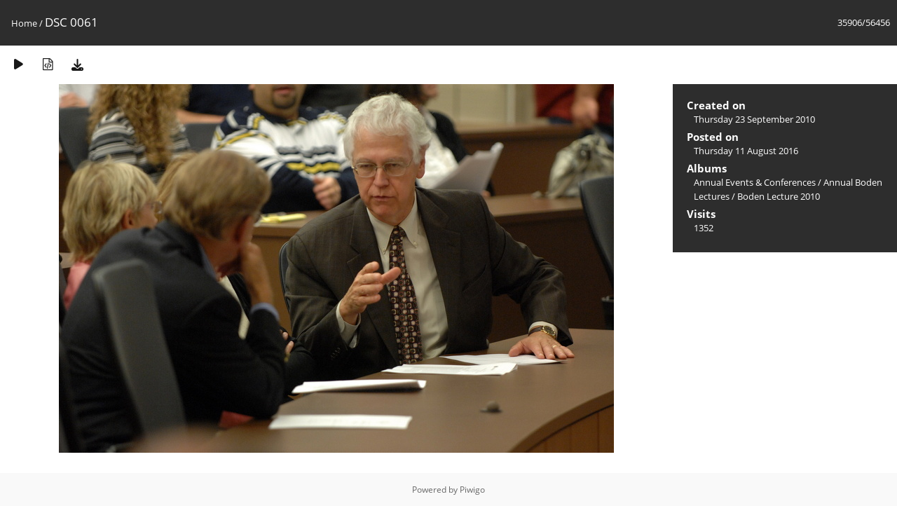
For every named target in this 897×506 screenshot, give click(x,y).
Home (24, 23)
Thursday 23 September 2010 (754, 119)
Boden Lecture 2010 (778, 196)
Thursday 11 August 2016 (746, 150)
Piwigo (472, 489)
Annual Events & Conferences (755, 182)
